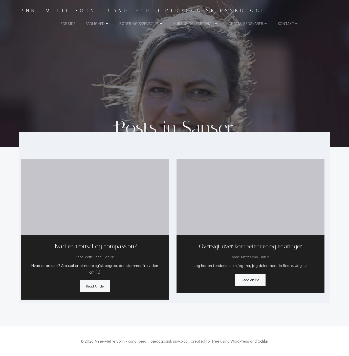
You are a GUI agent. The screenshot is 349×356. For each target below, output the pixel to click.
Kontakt (288, 23)
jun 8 (264, 256)
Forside (68, 23)
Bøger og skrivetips (141, 23)
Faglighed (97, 23)
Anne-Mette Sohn (88, 256)
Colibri (263, 341)
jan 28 (109, 256)
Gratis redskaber (248, 23)
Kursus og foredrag (196, 23)
